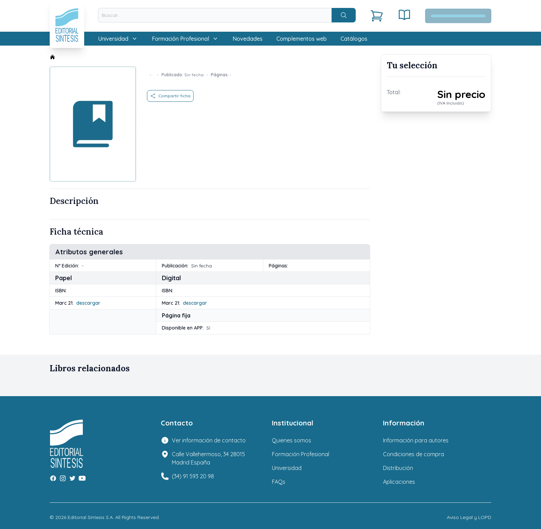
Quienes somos (291, 440)
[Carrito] (377, 16)
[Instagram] (62, 478)
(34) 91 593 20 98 (193, 476)
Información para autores (416, 440)
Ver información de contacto (209, 440)
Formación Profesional (300, 454)
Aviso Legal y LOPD (469, 517)
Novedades (248, 38)
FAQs (278, 481)
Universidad (287, 467)
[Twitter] (72, 478)
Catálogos (354, 38)
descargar (88, 303)
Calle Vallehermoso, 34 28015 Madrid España (208, 458)
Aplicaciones (399, 481)
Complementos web (301, 38)
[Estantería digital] (404, 15)
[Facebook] (53, 478)
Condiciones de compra (413, 454)
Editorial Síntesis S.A (90, 517)
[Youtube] (82, 478)
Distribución (398, 467)
